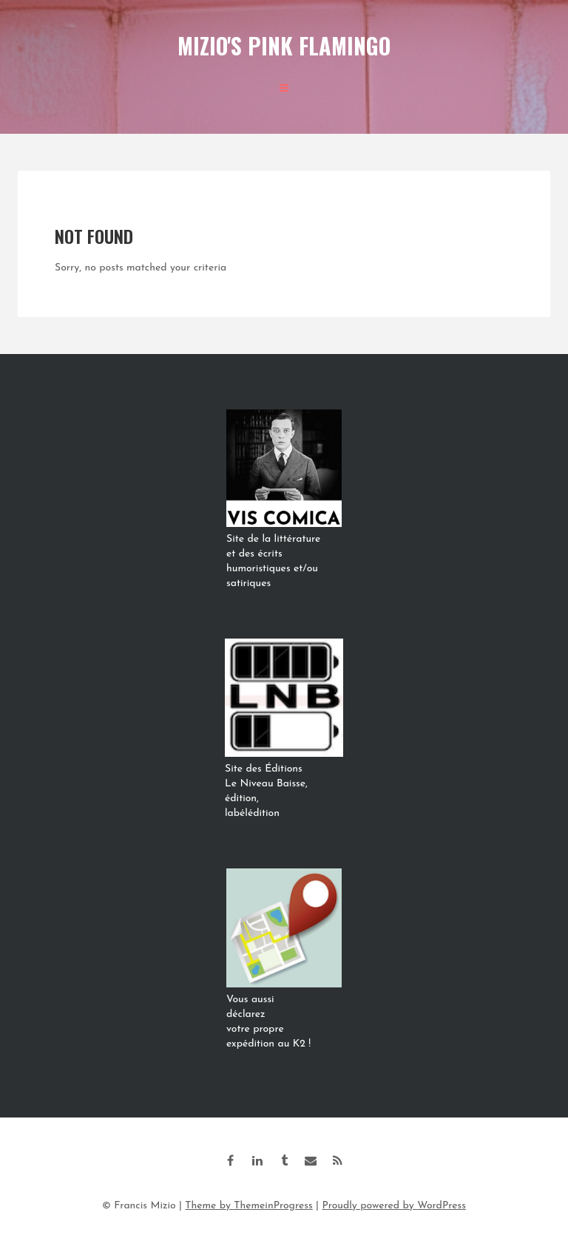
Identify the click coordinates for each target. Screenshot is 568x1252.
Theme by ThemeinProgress (248, 1205)
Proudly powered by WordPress (394, 1205)
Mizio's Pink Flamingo (284, 45)
